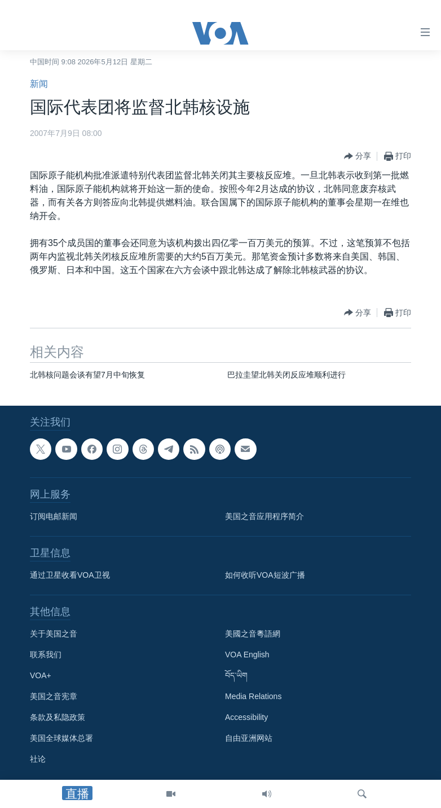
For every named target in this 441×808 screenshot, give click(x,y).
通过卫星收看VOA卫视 (70, 574)
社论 (38, 758)
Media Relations (253, 696)
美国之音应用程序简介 (264, 516)
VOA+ (40, 675)
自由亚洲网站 (248, 738)
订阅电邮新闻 (53, 516)
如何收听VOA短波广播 (265, 574)
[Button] (357, 156)
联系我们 (45, 654)
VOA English (247, 654)
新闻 (39, 84)
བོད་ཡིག (236, 675)
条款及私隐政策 (57, 717)
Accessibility (246, 717)
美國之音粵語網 (252, 633)
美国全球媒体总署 (61, 738)
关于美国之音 (53, 633)
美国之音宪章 (53, 696)
